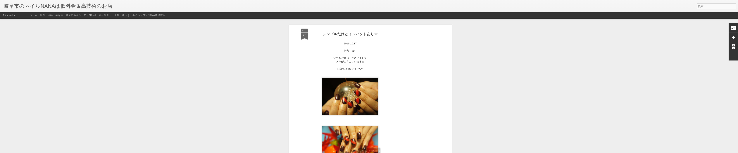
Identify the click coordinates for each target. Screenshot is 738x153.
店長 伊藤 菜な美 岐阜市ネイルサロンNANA (68, 15)
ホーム (33, 15)
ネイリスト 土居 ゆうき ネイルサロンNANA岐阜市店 (132, 15)
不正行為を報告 (391, 150)
